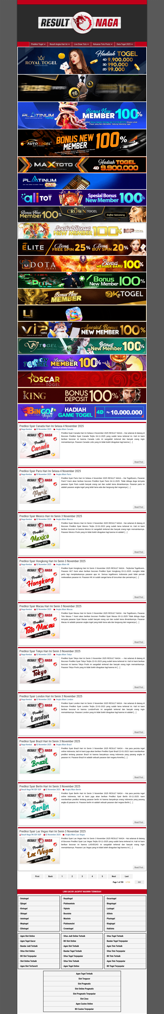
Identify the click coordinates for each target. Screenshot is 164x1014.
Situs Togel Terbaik (115, 936)
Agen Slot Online (27, 936)
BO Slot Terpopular (28, 956)
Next (113, 876)
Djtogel (23, 903)
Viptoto (67, 908)
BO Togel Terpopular (115, 966)
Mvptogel (24, 923)
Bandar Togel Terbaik (73, 951)
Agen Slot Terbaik (71, 946)
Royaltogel (68, 898)
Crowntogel (68, 928)
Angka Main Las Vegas (75, 834)
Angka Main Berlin (73, 789)
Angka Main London (64, 699)
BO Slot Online (70, 941)
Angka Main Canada (64, 429)
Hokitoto (110, 928)
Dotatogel (24, 898)
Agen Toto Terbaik (114, 946)
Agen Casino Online (84, 1003)
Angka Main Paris (63, 474)
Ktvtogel (23, 908)
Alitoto (110, 913)
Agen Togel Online (71, 966)
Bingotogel (111, 903)
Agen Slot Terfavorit (29, 966)
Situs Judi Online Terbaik (74, 936)
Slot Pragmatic (84, 983)
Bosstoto (67, 913)
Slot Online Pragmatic (84, 988)
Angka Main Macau (64, 609)
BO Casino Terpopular (84, 1009)
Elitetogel (24, 928)
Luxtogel (110, 908)
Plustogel (111, 918)
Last (126, 876)
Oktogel (23, 913)
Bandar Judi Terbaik (29, 946)
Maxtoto (67, 918)
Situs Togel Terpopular (73, 956)
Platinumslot (69, 923)
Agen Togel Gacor (27, 941)
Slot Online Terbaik (28, 961)
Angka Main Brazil (64, 744)
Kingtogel (111, 923)
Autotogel (24, 918)
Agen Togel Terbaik (84, 973)
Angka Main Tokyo (64, 654)
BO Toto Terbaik (113, 956)
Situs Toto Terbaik (71, 961)
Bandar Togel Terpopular (117, 941)
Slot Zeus (84, 998)
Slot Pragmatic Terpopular (84, 993)
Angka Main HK (62, 564)
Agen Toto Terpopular (116, 961)
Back (51, 876)
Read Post (138, 462)
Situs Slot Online (27, 951)
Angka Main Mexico (64, 519)
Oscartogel (111, 898)
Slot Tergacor (84, 978)
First (38, 876)
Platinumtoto (69, 903)
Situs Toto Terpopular (116, 951)
